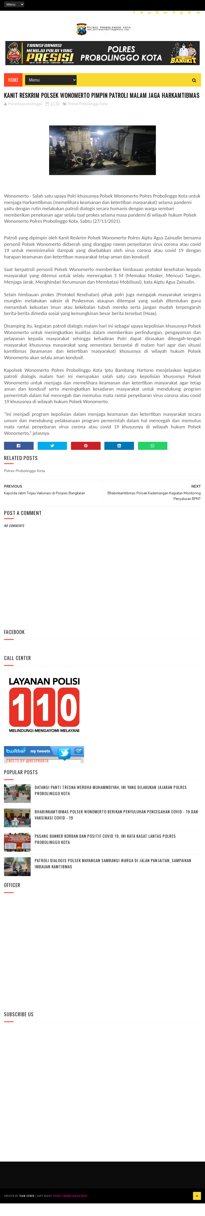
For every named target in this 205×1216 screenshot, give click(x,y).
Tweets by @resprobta (27, 775)
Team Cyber (26, 1209)
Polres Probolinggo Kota (87, 118)
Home (13, 83)
